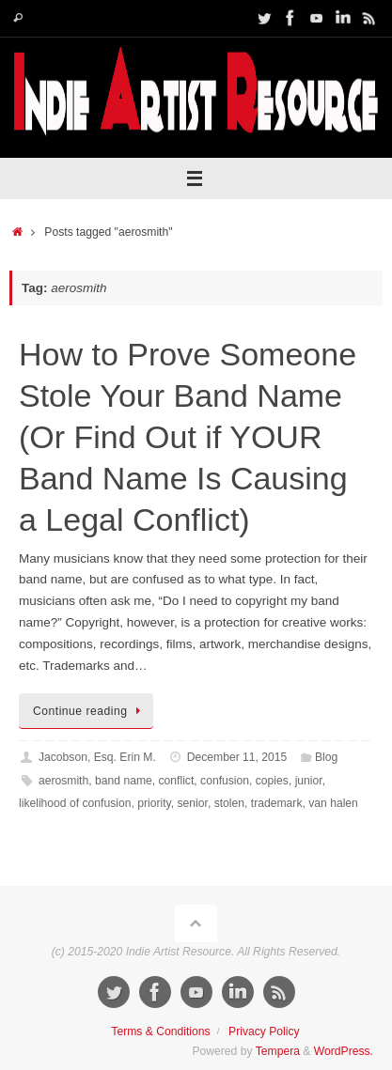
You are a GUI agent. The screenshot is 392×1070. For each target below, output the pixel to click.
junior (308, 780)
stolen (229, 803)
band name (123, 780)
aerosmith (63, 780)
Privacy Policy (264, 1031)
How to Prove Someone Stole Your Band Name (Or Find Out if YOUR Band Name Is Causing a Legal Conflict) (187, 437)
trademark (277, 803)
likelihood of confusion (75, 803)
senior (193, 803)
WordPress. (343, 1051)
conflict (177, 780)
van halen (333, 803)
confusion (224, 780)
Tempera (278, 1051)
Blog (326, 757)
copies (272, 780)
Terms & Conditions (160, 1031)
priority (154, 803)
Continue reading (89, 711)
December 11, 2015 (237, 757)
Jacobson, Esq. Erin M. (97, 757)
